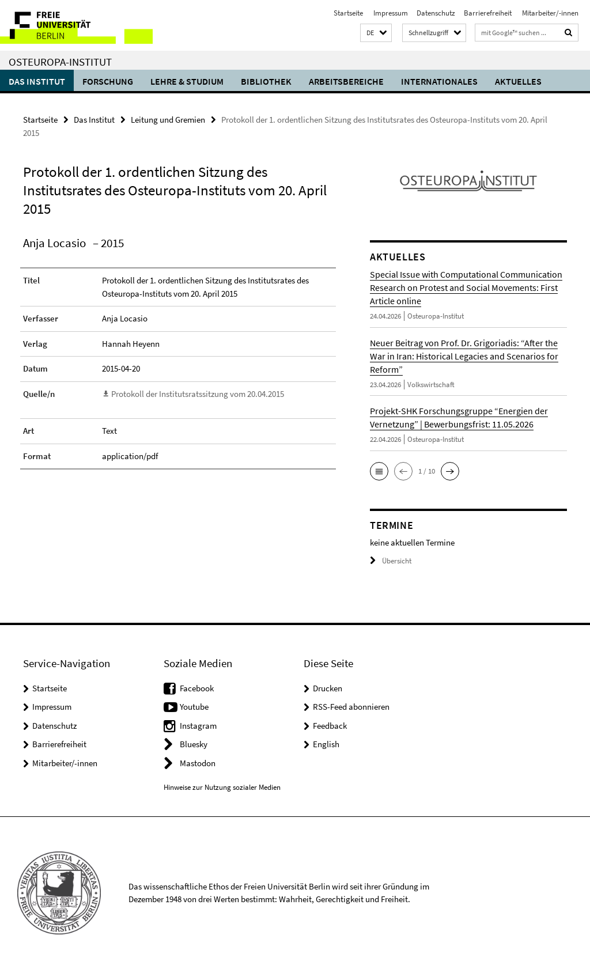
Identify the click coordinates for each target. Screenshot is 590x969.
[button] (376, 33)
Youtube (194, 706)
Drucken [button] (327, 688)
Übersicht (390, 561)
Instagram (198, 725)
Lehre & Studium (187, 81)
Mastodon (197, 763)
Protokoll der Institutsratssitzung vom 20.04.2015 (197, 393)
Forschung (107, 81)
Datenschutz (436, 13)
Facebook (197, 688)
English (326, 744)
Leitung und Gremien (168, 119)
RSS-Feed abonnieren (351, 706)
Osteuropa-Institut (60, 62)
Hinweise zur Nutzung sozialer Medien (222, 787)
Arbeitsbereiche (346, 81)
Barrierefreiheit (488, 13)
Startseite (348, 13)
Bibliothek (266, 81)
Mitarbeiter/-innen (549, 13)
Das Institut (37, 81)
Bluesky (193, 744)
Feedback (330, 725)
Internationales (439, 81)
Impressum (390, 13)
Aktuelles (518, 81)
